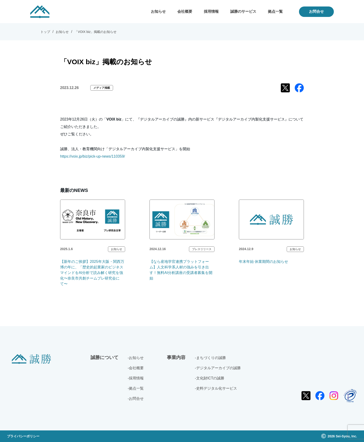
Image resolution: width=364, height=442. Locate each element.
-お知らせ (136, 358)
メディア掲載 (101, 87)
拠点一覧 (275, 11)
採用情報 (211, 11)
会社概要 (184, 11)
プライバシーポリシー (23, 436)
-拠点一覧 (136, 388)
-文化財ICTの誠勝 (209, 378)
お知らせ (158, 11)
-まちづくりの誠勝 (210, 358)
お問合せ (316, 11)
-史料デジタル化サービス (216, 388)
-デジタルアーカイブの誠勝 (217, 368)
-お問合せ (136, 399)
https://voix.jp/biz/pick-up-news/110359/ (92, 156)
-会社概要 (136, 368)
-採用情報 (136, 378)
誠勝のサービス (243, 11)
